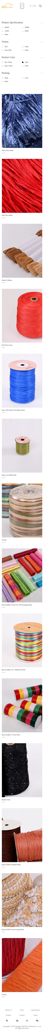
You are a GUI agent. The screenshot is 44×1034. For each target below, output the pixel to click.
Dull (6, 47)
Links (35, 1015)
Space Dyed (8, 66)
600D (27, 31)
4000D (7, 27)
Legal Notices (35, 1010)
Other (6, 34)
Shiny (27, 47)
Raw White (8, 62)
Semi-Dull (8, 50)
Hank (6, 78)
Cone (26, 78)
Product (8, 1015)
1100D (7, 31)
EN (35, 6)
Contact (22, 1015)
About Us (8, 1010)
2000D (27, 27)
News (22, 1010)
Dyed (26, 62)
